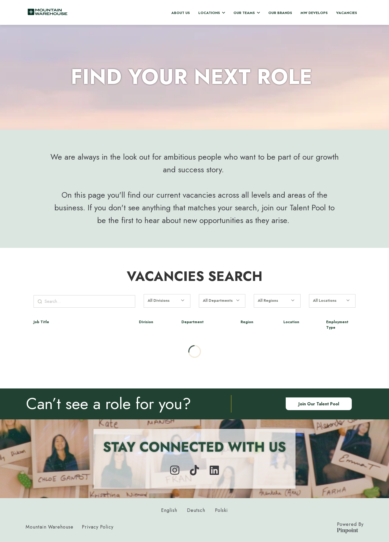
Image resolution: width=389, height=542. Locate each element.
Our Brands (280, 12)
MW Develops (314, 12)
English (169, 510)
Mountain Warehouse (49, 527)
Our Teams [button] (246, 12)
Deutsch (196, 510)
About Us (180, 12)
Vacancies (346, 12)
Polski (221, 510)
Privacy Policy (98, 527)
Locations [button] (211, 12)
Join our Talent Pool (318, 404)
